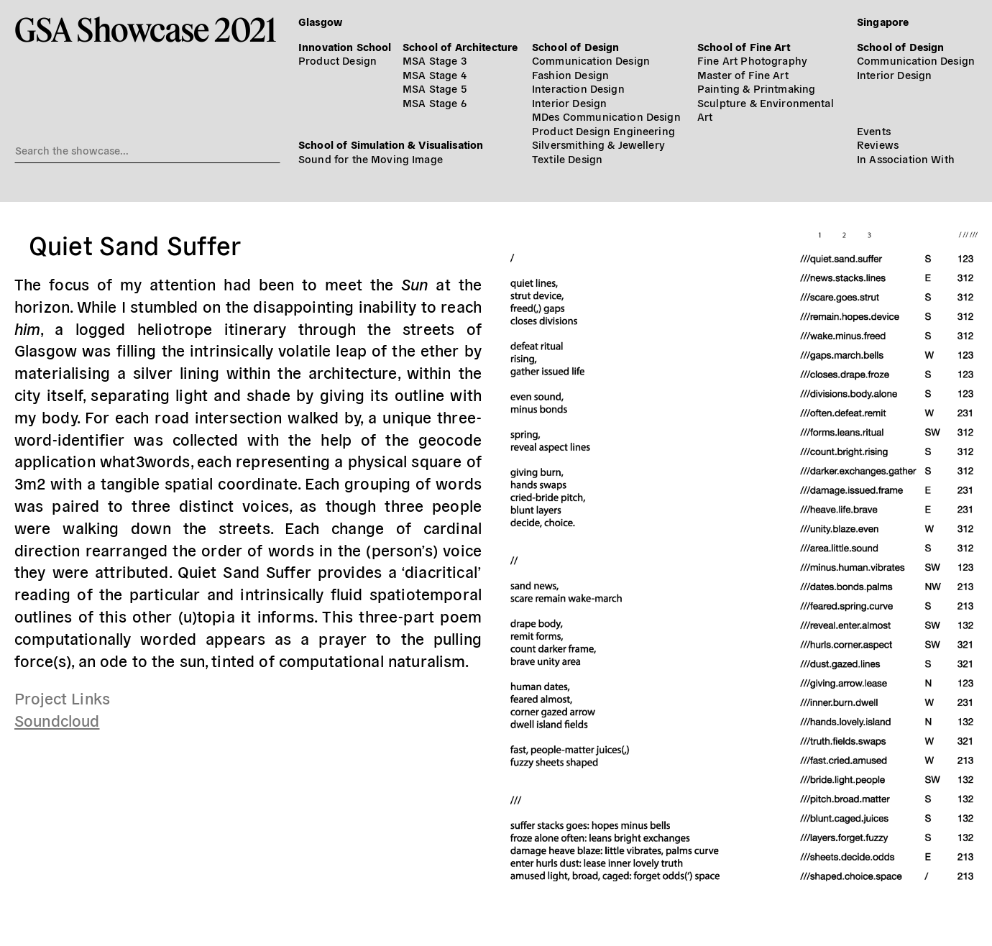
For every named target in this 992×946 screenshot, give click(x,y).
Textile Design (567, 158)
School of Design (575, 46)
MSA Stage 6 (435, 102)
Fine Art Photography (752, 60)
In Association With (906, 158)
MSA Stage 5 (435, 88)
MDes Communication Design (606, 116)
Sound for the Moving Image (370, 158)
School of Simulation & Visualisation (390, 144)
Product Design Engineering (603, 130)
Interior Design (569, 102)
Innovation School (345, 46)
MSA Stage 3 (435, 60)
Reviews (878, 144)
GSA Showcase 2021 (145, 29)
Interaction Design (578, 88)
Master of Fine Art (743, 74)
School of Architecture (460, 46)
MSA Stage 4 (435, 74)
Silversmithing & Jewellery (598, 144)
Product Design (337, 60)
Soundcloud (57, 720)
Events (874, 130)
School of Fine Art (743, 46)
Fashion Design (570, 74)
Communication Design (591, 60)
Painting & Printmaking (756, 88)
